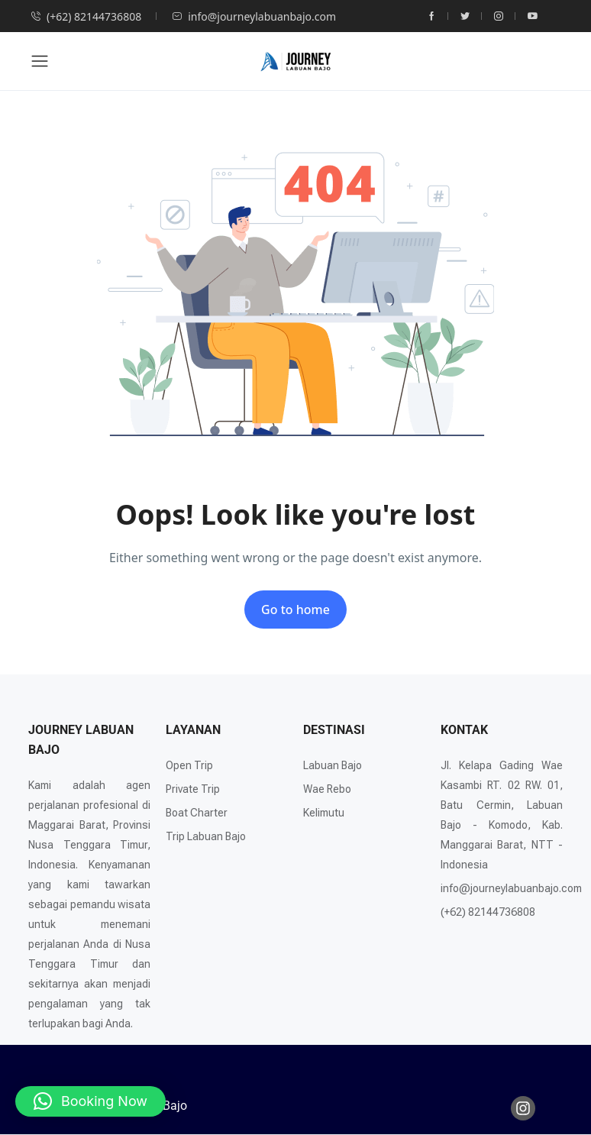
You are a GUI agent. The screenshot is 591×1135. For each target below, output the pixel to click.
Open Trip (189, 765)
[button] (90, 1101)
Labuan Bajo (332, 765)
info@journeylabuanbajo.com (254, 16)
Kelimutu (323, 813)
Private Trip (193, 789)
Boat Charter (197, 813)
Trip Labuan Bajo (206, 836)
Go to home (295, 609)
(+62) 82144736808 (86, 16)
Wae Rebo (327, 789)
